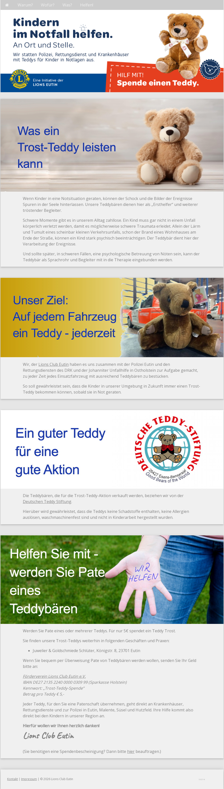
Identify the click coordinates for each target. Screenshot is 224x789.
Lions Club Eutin (53, 364)
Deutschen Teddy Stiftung (47, 501)
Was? (67, 5)
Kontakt (12, 779)
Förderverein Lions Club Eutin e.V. (54, 676)
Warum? (25, 5)
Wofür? (48, 5)
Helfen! (86, 5)
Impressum (29, 779)
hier (131, 751)
